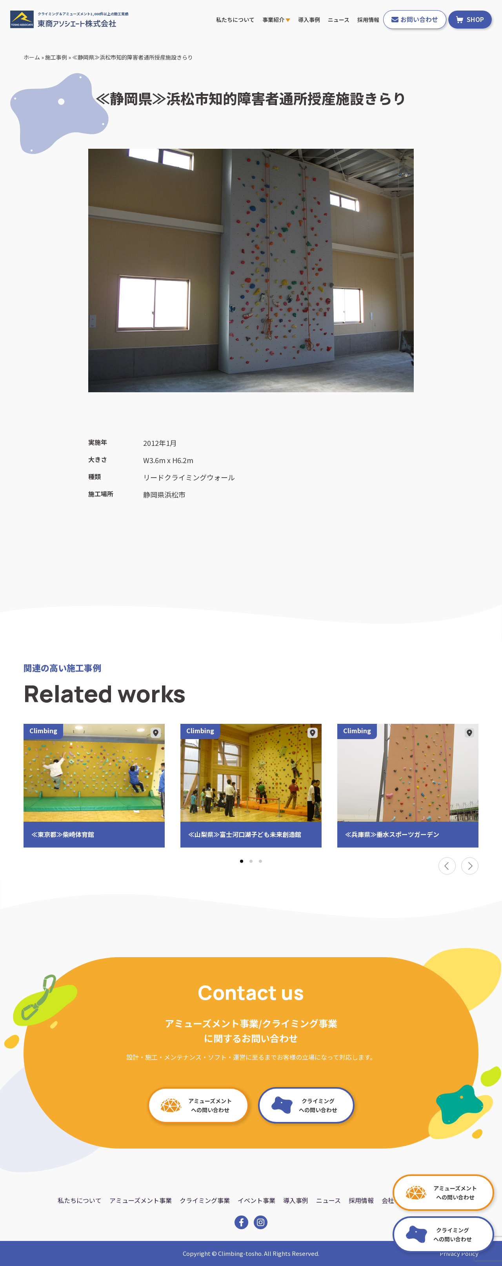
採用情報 (368, 19)
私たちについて (235, 19)
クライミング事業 (205, 1200)
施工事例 (56, 57)
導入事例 (309, 19)
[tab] (241, 861)
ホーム (32, 57)
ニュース (338, 19)
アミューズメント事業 (140, 1200)
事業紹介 (276, 19)
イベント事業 (256, 1200)
